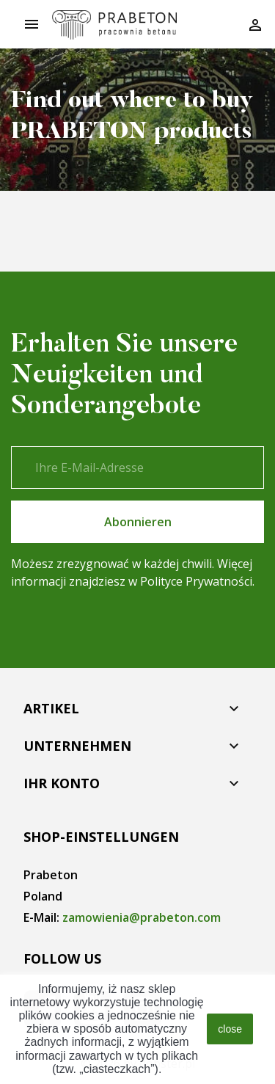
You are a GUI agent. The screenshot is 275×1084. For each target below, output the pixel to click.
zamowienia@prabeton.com (141, 917)
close (230, 1029)
